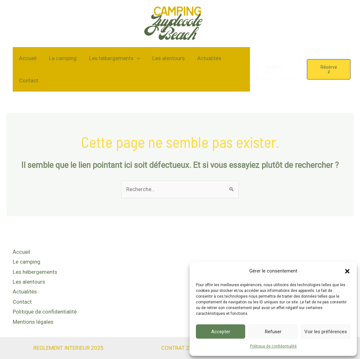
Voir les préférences (325, 332)
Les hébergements (110, 58)
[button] (347, 271)
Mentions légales (33, 316)
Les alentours (163, 58)
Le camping (60, 58)
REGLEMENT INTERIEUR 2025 (68, 341)
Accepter (220, 332)
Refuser (273, 332)
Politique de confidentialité (273, 346)
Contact (27, 80)
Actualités (202, 58)
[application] (132, 58)
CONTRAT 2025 (180, 341)
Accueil (27, 58)
